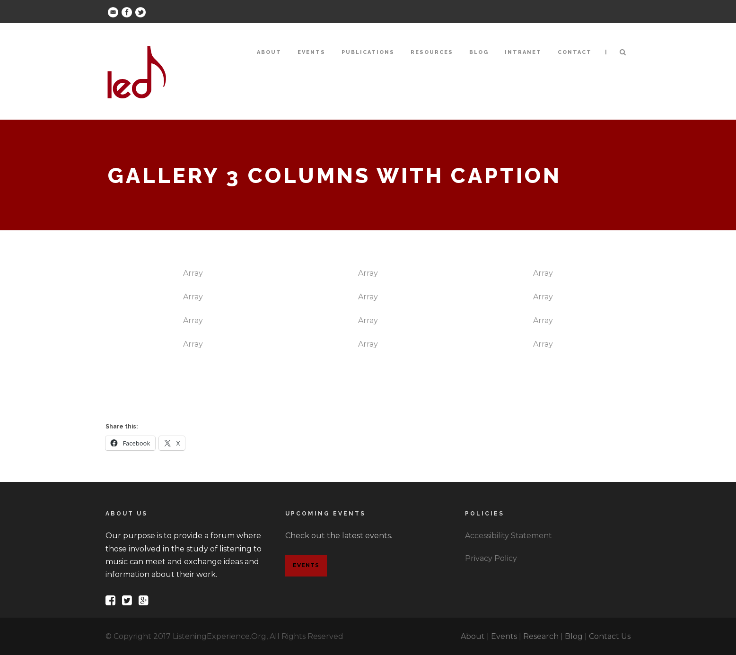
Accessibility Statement (508, 535)
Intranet (523, 52)
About (269, 52)
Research (541, 636)
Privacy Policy (491, 558)
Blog (479, 52)
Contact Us (610, 636)
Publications (368, 52)
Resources (432, 52)
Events (311, 52)
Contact (575, 52)
